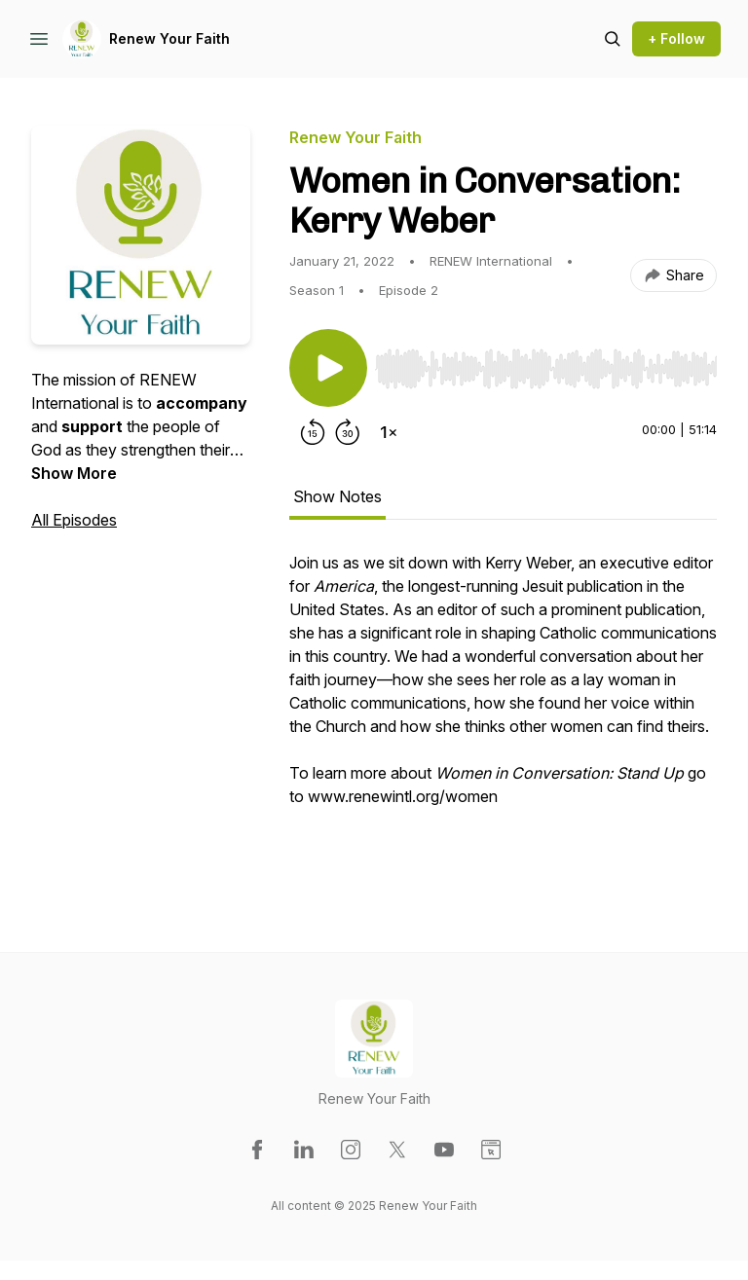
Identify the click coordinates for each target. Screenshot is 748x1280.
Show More (74, 473)
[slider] (546, 368)
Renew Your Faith (169, 38)
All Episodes (74, 520)
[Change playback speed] (388, 432)
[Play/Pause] (328, 368)
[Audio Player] (546, 363)
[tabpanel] (503, 712)
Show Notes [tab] (337, 496)
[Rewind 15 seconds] (312, 432)
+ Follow (676, 38)
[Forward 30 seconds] (347, 432)
